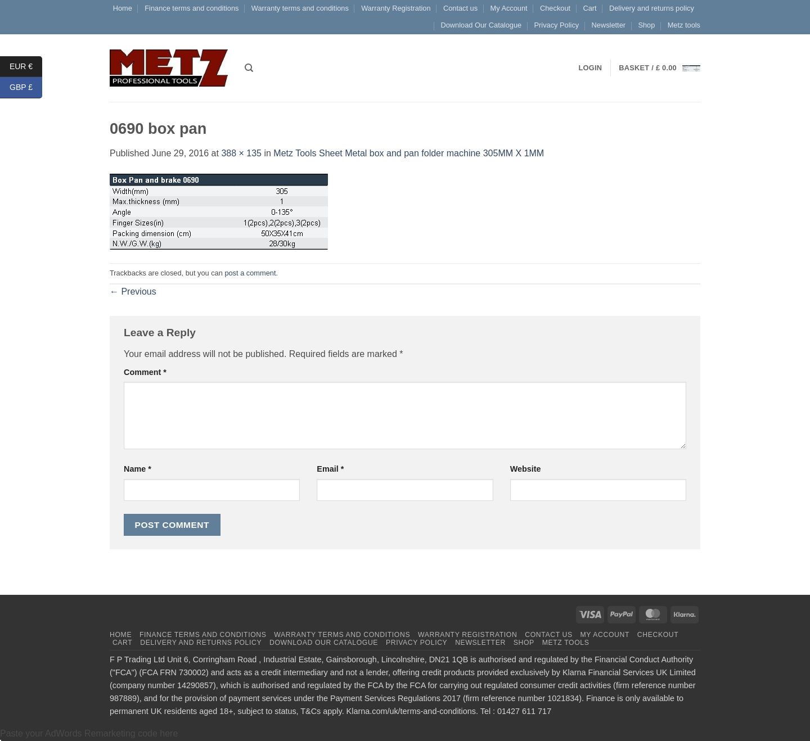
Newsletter (609, 25)
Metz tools (684, 25)
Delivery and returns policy (651, 8)
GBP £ (26, 87)
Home (122, 8)
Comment (145, 372)
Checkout (555, 8)
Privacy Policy (556, 25)
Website (525, 468)
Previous (133, 291)
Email (330, 468)
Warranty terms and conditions (300, 8)
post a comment (250, 273)
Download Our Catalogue (480, 25)
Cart (589, 8)
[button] (659, 68)
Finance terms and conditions (191, 8)
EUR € (26, 66)
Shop (646, 25)
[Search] (249, 68)
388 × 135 (241, 153)
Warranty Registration (395, 8)
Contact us (460, 8)
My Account (508, 8)
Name (137, 468)
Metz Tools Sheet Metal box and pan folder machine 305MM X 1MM (408, 153)
